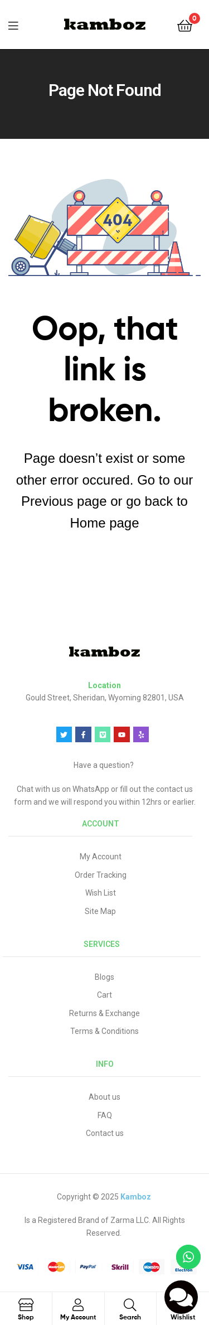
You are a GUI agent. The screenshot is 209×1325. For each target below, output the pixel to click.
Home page (104, 522)
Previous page (63, 501)
